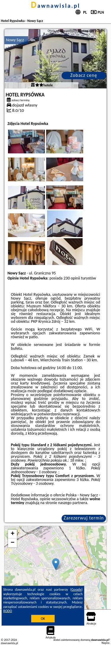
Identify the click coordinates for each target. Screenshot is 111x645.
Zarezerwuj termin (84, 518)
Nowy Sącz (15, 39)
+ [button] (13, 534)
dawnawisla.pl (55, 5)
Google (76, 589)
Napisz (106, 643)
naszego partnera (72, 502)
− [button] (13, 542)
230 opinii (71, 278)
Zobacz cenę (83, 75)
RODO (7, 611)
